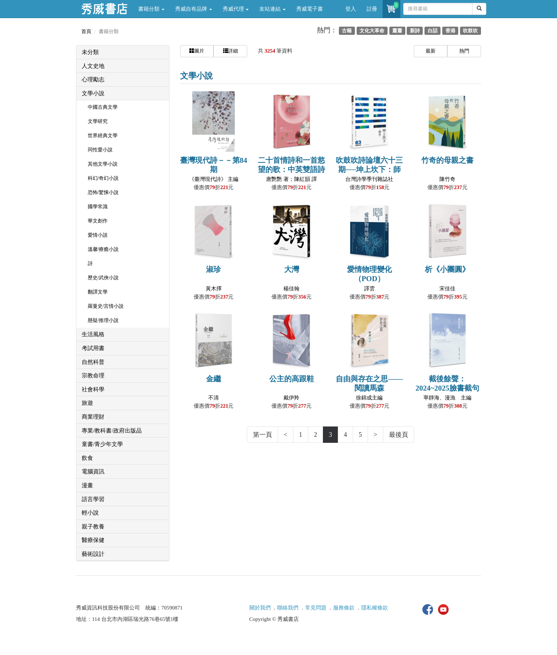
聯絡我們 (287, 608)
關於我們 (260, 608)
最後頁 (398, 434)
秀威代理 (236, 9)
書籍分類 (151, 9)
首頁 (86, 31)
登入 (350, 9)
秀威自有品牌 (193, 9)
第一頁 (262, 434)
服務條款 (344, 608)
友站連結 (272, 9)
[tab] (122, 52)
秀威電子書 (309, 9)
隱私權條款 (374, 608)
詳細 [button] (230, 51)
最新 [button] (431, 51)
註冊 (372, 9)
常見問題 (315, 608)
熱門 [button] (464, 51)
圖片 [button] (196, 51)
